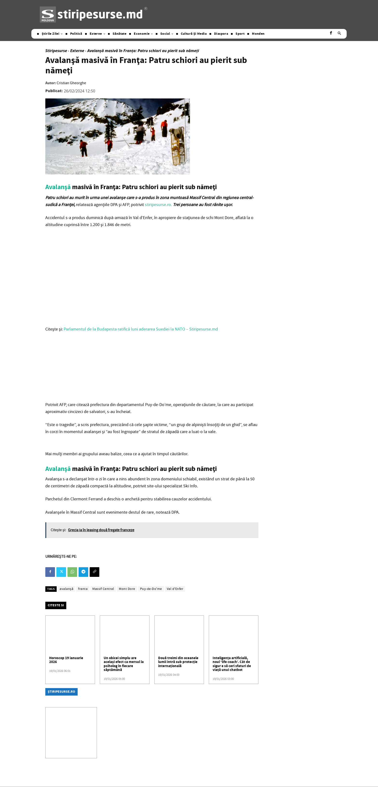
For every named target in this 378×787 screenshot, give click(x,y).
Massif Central (103, 589)
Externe (77, 50)
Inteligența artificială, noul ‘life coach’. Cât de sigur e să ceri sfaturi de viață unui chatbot (232, 664)
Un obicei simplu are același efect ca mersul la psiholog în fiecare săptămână (124, 664)
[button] (339, 33)
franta (83, 589)
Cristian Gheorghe (71, 83)
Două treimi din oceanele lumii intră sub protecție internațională (178, 662)
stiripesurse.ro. (158, 204)
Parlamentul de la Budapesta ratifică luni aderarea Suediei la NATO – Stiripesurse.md (141, 329)
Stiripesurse (56, 50)
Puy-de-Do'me (151, 589)
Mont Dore (127, 589)
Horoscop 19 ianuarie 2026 (66, 660)
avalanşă (66, 589)
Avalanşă (58, 187)
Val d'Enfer (175, 589)
